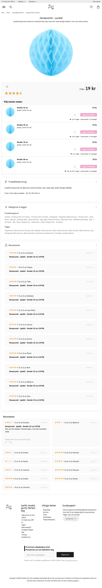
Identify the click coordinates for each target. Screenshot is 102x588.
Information (96, 1)
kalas (48, 188)
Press (45, 515)
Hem (2, 13)
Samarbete (47, 517)
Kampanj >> (33, 1)
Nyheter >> (21, 1)
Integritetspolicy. (71, 560)
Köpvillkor (46, 510)
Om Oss (46, 512)
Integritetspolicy (49, 520)
